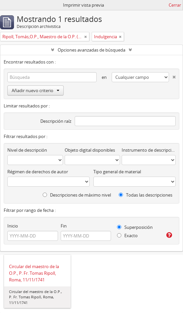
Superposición (135, 227)
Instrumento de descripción (149, 150)
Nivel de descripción (27, 150)
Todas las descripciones (145, 195)
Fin (64, 226)
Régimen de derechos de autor (37, 172)
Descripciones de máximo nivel (77, 195)
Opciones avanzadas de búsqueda (91, 50)
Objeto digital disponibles (90, 150)
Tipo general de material (117, 172)
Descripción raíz (55, 121)
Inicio (12, 226)
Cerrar (175, 5)
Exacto (127, 235)
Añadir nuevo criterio (35, 90)
